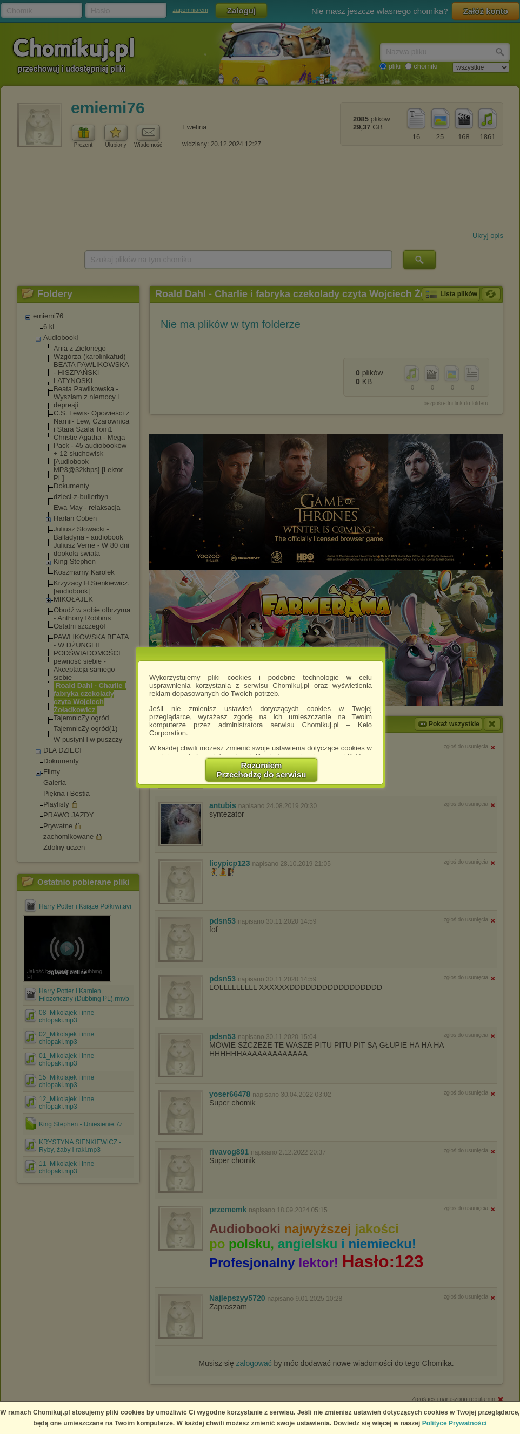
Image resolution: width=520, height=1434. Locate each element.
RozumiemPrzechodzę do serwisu (261, 770)
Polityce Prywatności (454, 1423)
